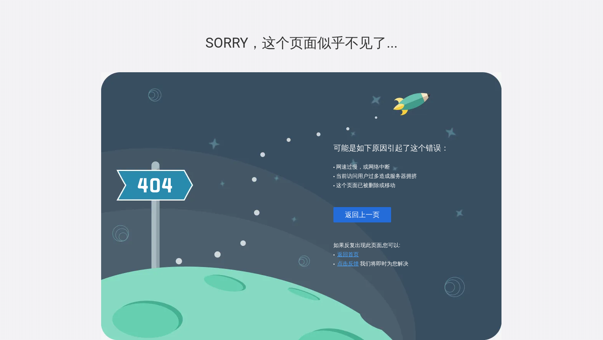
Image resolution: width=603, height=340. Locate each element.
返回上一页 (362, 215)
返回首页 (348, 254)
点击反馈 (348, 263)
